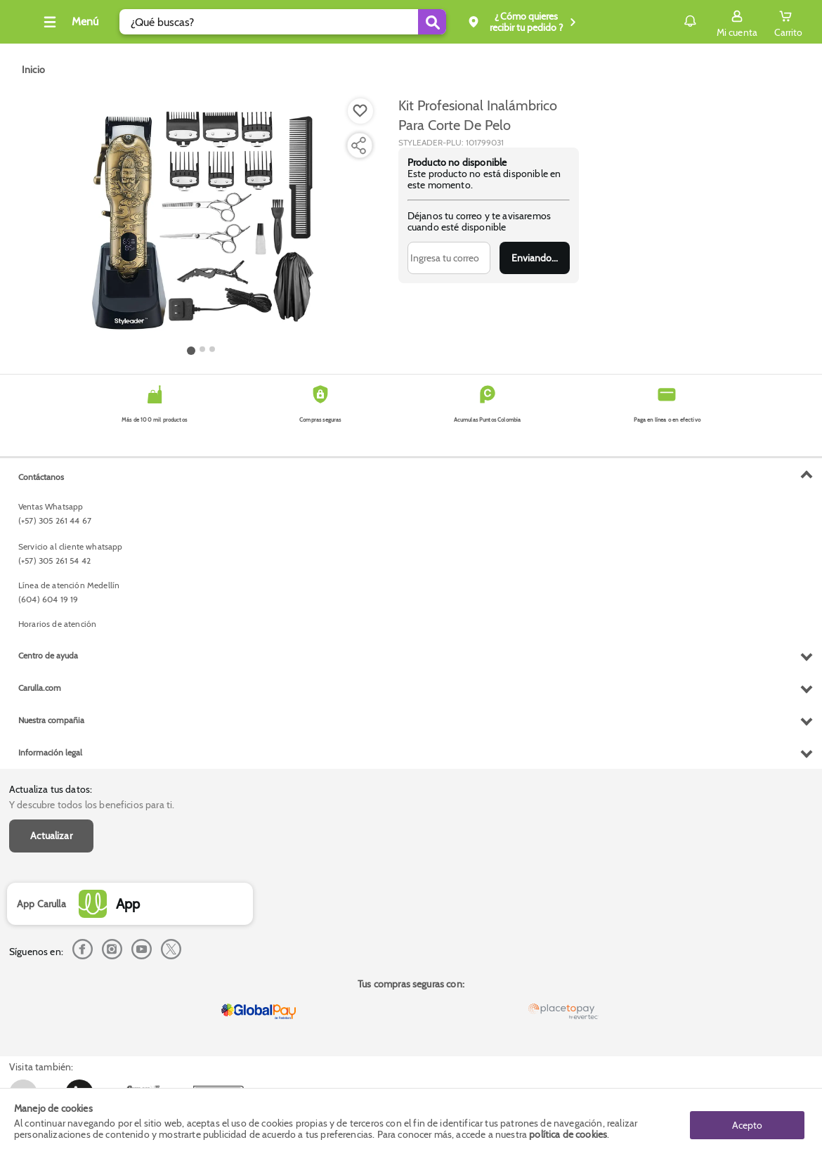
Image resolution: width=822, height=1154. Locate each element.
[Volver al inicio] (27, 25)
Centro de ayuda (48, 943)
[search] (304, 21)
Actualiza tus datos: (50, 477)
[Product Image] (202, 219)
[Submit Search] (453, 21)
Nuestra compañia (51, 1007)
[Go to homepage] (33, 69)
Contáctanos (41, 764)
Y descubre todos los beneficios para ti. (91, 492)
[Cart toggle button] (788, 21)
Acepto (747, 1121)
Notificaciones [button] (669, 21)
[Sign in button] (737, 21)
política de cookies (568, 1134)
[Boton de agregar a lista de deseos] (360, 111)
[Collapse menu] (90, 22)
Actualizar (51, 523)
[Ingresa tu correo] (449, 258)
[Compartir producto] (358, 145)
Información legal (50, 1040)
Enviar (535, 258)
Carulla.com (39, 975)
